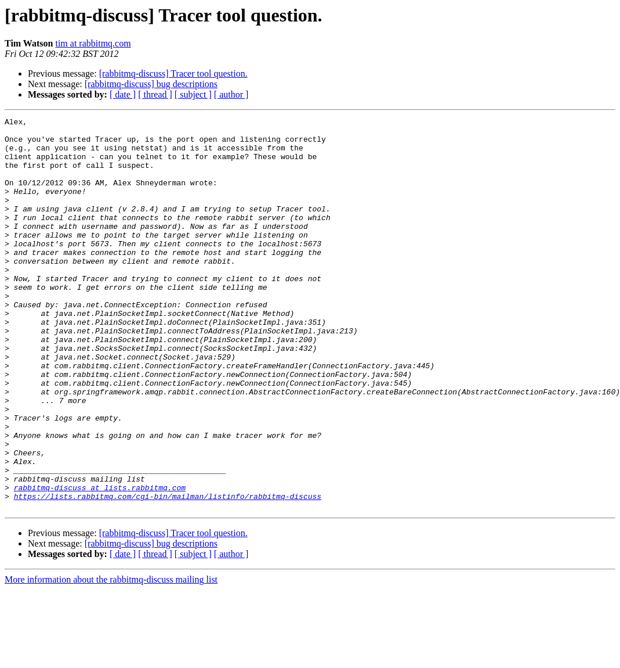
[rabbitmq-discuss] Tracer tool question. (173, 73)
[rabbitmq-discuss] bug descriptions (151, 84)
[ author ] (231, 94)
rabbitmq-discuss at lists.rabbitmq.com (100, 562)
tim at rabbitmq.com (92, 43)
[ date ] (123, 94)
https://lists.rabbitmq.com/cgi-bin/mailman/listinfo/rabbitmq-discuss (167, 573)
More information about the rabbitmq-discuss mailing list (111, 658)
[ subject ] (193, 94)
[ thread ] (155, 94)
